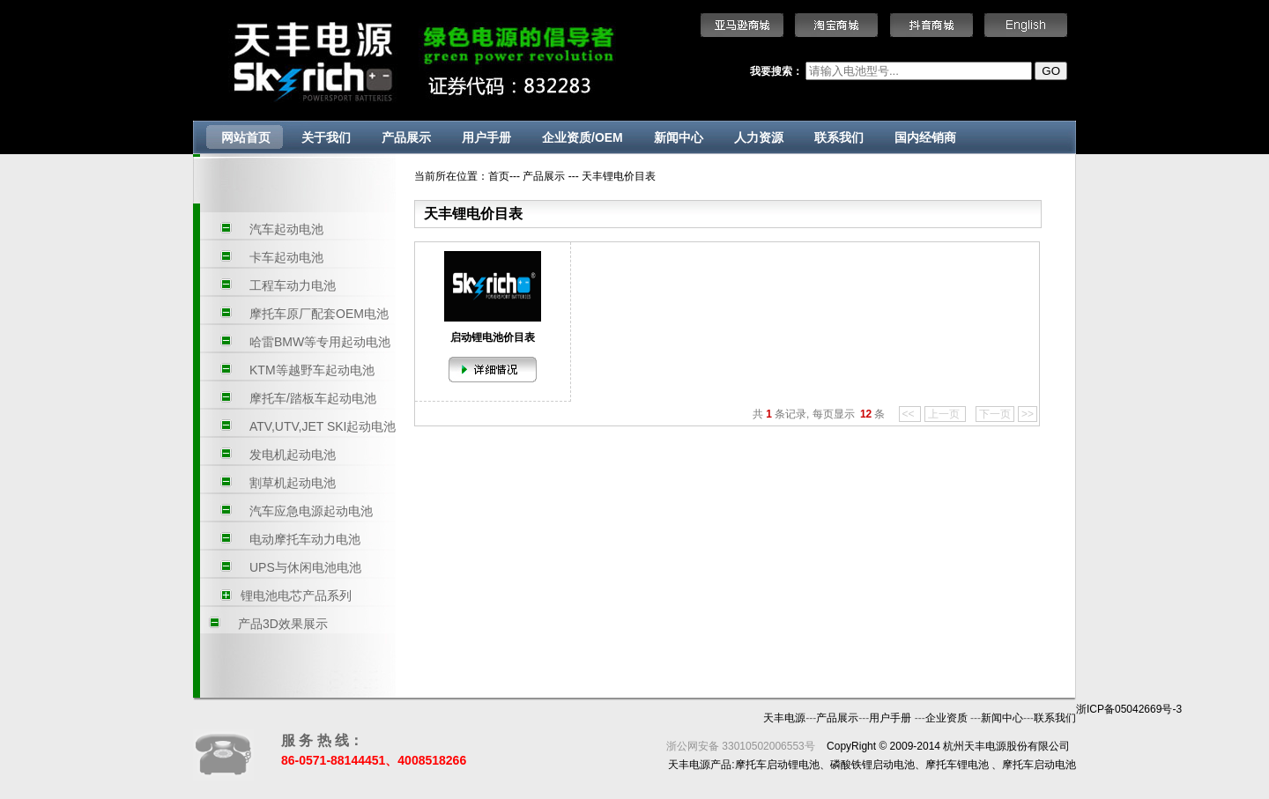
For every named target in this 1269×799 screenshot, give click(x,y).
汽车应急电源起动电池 (311, 511)
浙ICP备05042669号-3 (1129, 709)
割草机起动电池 (292, 483)
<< (909, 414)
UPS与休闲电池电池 (305, 567)
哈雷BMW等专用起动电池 (319, 342)
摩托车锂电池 (957, 764)
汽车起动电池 (286, 229)
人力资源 (758, 137)
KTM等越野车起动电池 (312, 370)
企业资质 (947, 718)
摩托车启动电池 (1039, 764)
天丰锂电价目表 (619, 176)
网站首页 (246, 137)
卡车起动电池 (286, 257)
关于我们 (326, 137)
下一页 (995, 414)
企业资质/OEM (582, 137)
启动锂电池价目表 (492, 337)
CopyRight (851, 746)
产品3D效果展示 (283, 624)
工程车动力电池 (292, 285)
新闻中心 (678, 137)
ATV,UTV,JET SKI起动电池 (323, 426)
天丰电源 (784, 718)
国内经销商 (925, 137)
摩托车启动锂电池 (777, 764)
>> (1027, 414)
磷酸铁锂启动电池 (872, 764)
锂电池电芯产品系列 (296, 595)
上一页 (945, 414)
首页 (498, 176)
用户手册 (486, 137)
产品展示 (406, 137)
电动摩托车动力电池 (304, 539)
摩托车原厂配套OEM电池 (319, 314)
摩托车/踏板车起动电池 (312, 398)
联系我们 (839, 137)
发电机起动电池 (292, 455)
